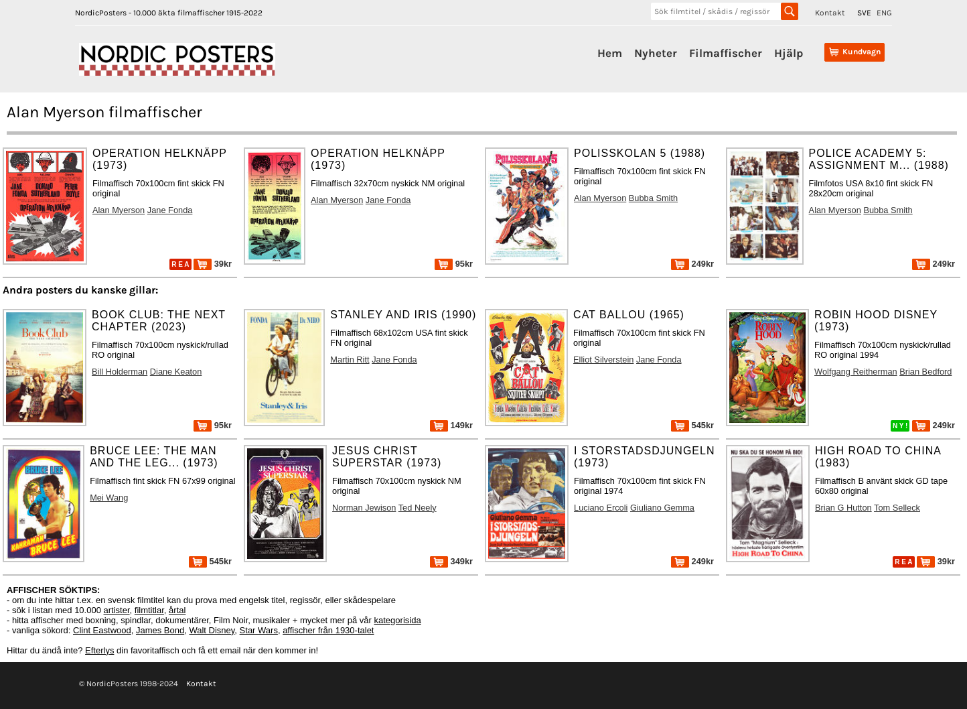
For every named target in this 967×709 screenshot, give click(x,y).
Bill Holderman (119, 372)
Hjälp (788, 53)
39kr (213, 264)
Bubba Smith (653, 198)
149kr (451, 425)
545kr (692, 425)
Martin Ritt (349, 359)
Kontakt (830, 12)
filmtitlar (149, 610)
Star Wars (259, 630)
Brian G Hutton (843, 508)
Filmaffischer (725, 53)
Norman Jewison (364, 508)
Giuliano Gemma (662, 508)
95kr (454, 264)
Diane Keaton (176, 372)
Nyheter (655, 53)
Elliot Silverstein (603, 359)
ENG (884, 12)
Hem (609, 53)
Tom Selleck (897, 508)
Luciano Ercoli (600, 508)
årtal (177, 610)
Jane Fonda (170, 210)
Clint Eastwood (102, 630)
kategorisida (397, 620)
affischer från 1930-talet (328, 630)
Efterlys (99, 650)
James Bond (160, 630)
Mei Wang (109, 498)
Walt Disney (211, 630)
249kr (692, 264)
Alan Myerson (118, 210)
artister (117, 610)
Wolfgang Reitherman (855, 372)
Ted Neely (417, 508)
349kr (451, 561)
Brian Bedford (925, 372)
